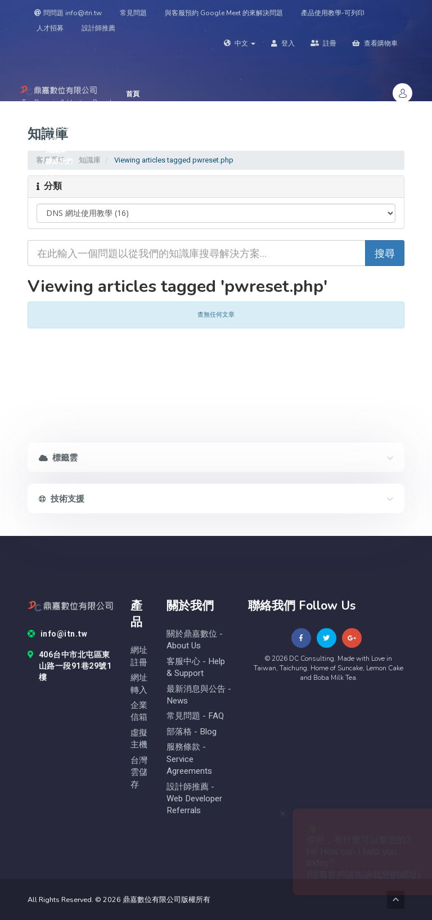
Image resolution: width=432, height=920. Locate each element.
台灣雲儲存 (138, 773)
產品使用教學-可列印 (332, 12)
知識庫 (56, 150)
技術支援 (62, 127)
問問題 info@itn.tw (68, 12)
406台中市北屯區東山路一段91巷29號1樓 (69, 666)
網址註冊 (138, 656)
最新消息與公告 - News (198, 695)
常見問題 (133, 12)
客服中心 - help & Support (195, 667)
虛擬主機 (138, 739)
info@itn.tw (57, 634)
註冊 (323, 43)
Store (138, 105)
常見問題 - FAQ (195, 716)
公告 (52, 138)
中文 (239, 43)
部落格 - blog (191, 732)
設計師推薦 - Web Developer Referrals (194, 799)
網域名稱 (63, 116)
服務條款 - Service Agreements (189, 759)
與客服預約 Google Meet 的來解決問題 (224, 12)
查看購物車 (375, 43)
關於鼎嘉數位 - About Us (194, 640)
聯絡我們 (59, 161)
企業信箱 (138, 711)
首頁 (133, 93)
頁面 (56, 172)
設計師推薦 (98, 28)
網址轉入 (138, 684)
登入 (283, 43)
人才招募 (50, 28)
